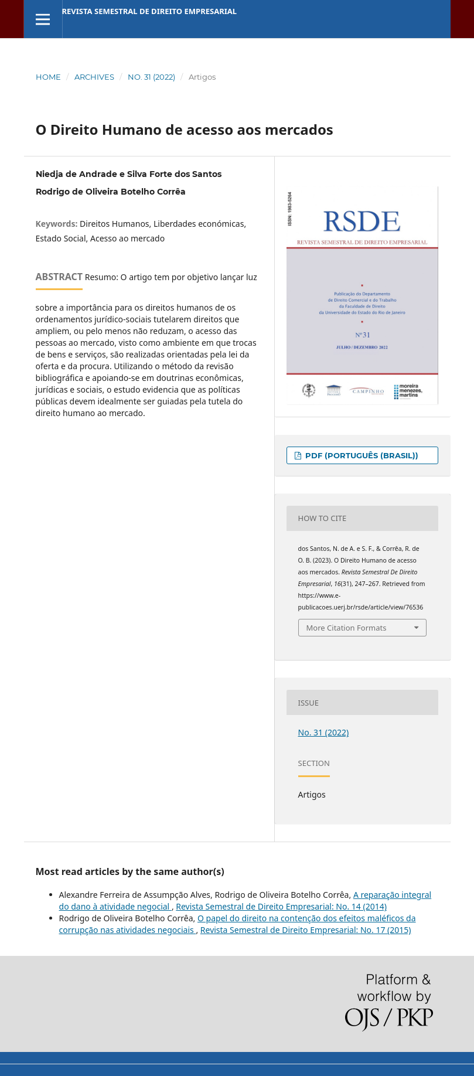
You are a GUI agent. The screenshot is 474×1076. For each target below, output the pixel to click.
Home (48, 76)
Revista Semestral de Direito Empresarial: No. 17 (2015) (305, 929)
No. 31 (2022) (151, 76)
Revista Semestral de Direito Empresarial (149, 11)
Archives (94, 76)
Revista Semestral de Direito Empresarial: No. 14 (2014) (281, 906)
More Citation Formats (346, 627)
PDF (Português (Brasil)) (360, 455)
